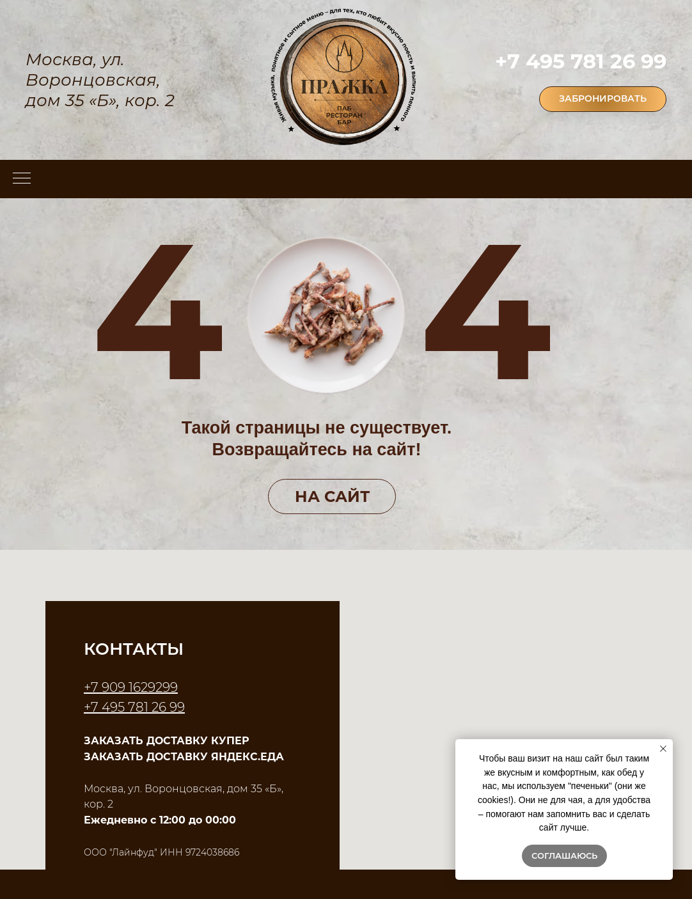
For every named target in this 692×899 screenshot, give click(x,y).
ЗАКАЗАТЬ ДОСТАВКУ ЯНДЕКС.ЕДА (184, 757)
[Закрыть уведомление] (663, 748)
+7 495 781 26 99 (580, 61)
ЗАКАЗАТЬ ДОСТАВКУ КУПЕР (166, 741)
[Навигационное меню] (22, 179)
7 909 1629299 (134, 687)
